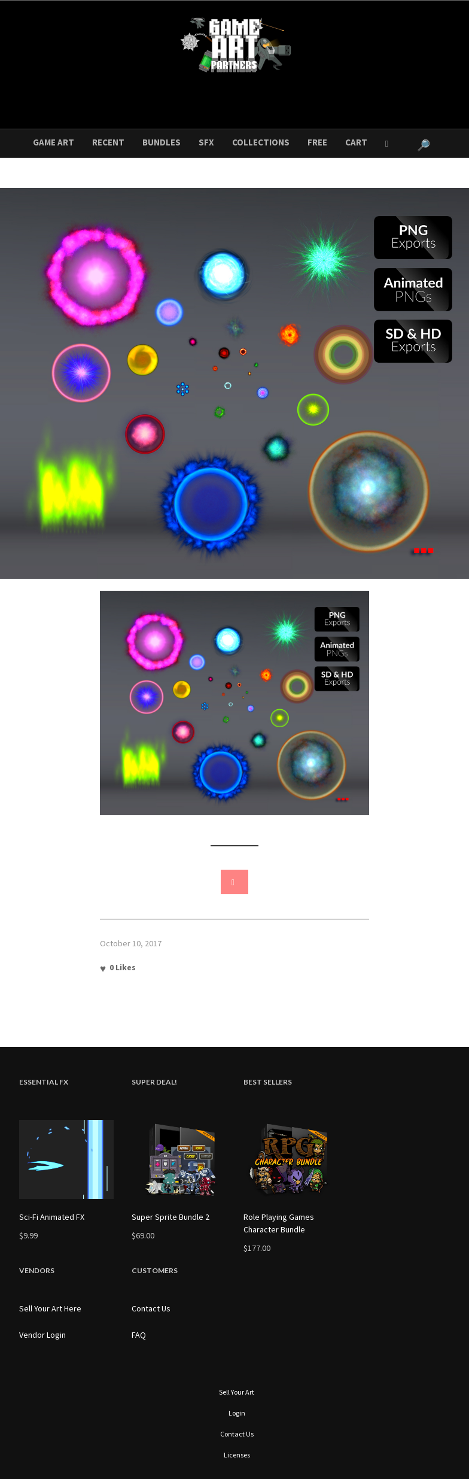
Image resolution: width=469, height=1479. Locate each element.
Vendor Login (42, 1334)
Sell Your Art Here (50, 1308)
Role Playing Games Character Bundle (278, 1223)
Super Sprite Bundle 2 (170, 1216)
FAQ (139, 1334)
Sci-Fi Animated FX (51, 1216)
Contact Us (151, 1308)
